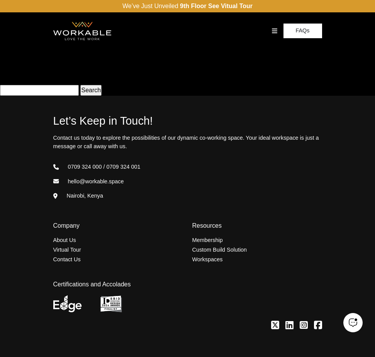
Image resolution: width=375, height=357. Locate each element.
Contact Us (67, 259)
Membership (207, 240)
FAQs (303, 30)
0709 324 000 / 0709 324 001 (97, 167)
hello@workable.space (88, 181)
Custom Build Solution (219, 250)
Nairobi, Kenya (78, 196)
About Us (64, 240)
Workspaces (207, 259)
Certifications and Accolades (92, 284)
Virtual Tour (67, 250)
